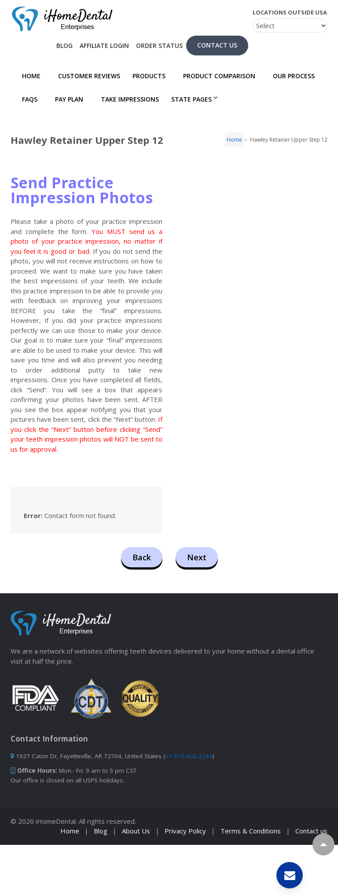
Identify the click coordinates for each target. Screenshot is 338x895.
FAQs (27, 99)
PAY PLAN (66, 99)
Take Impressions (127, 99)
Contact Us (217, 45)
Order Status (159, 45)
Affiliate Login (104, 45)
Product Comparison (216, 76)
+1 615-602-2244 (189, 756)
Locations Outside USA (290, 12)
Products (148, 76)
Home (28, 76)
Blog (64, 45)
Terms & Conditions (250, 830)
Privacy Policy (185, 830)
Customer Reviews (86, 76)
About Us (136, 830)
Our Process (291, 76)
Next (196, 557)
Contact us (311, 830)
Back (141, 557)
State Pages (191, 99)
